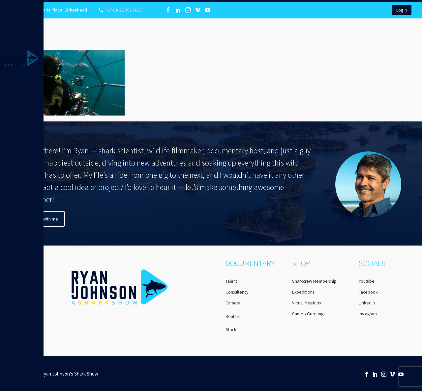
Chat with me (45, 219)
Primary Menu (7, 7)
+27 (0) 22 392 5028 (123, 10)
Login (401, 10)
